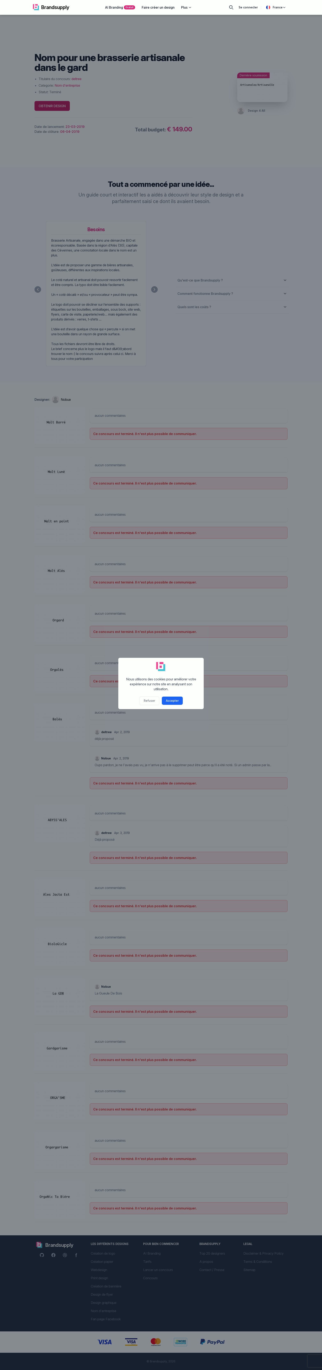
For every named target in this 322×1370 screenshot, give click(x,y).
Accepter (172, 700)
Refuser (149, 700)
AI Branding (120, 7)
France (276, 7)
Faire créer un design (158, 7)
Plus (186, 7)
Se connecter (248, 7)
